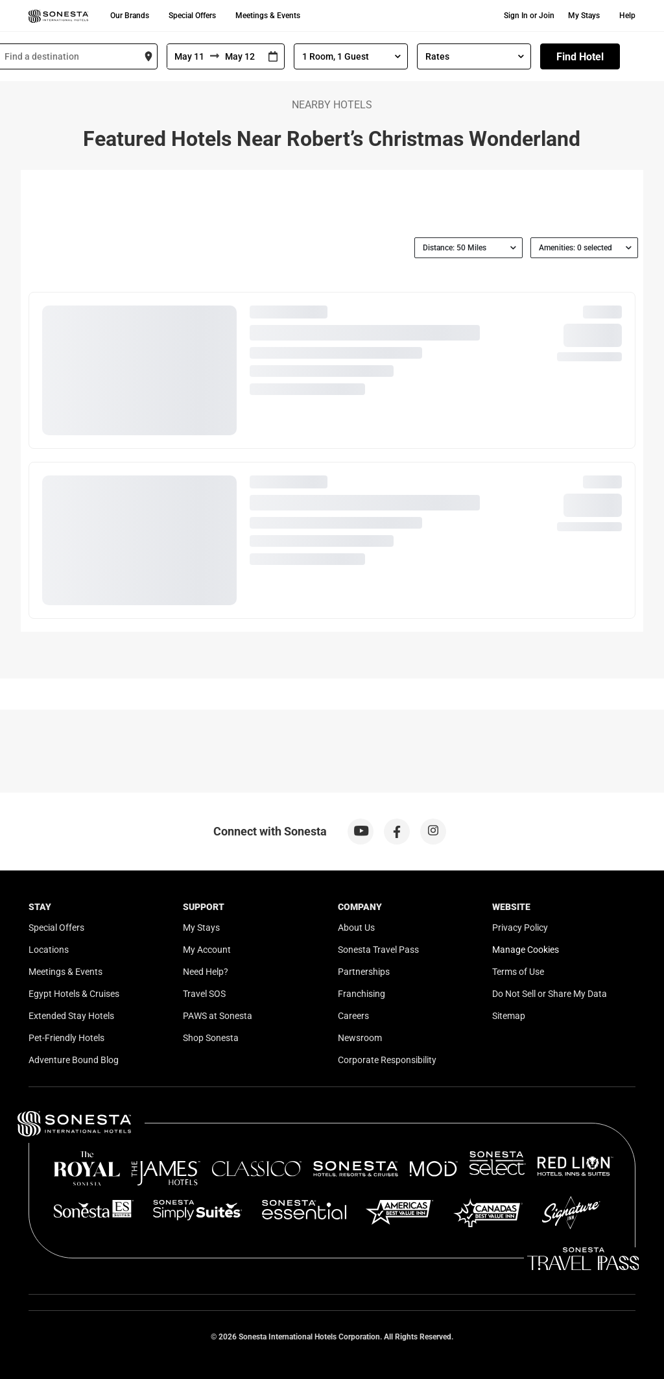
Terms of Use (518, 971)
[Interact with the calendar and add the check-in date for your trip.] (273, 57)
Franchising (361, 994)
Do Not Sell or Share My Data (549, 994)
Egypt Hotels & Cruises (74, 994)
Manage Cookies (525, 949)
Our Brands (129, 15)
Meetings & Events (267, 15)
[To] (240, 56)
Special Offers (192, 15)
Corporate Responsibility (387, 1060)
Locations (49, 949)
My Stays (584, 15)
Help (627, 15)
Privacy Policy (520, 927)
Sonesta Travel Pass (378, 949)
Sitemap (508, 1016)
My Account (207, 949)
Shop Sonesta (211, 1038)
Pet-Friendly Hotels (66, 1038)
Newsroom (360, 1038)
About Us (356, 927)
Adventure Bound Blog (74, 1060)
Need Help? (205, 971)
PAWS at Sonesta (217, 1016)
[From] (188, 56)
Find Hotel (580, 57)
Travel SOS (204, 994)
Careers (353, 1016)
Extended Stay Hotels (71, 1016)
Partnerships (364, 971)
